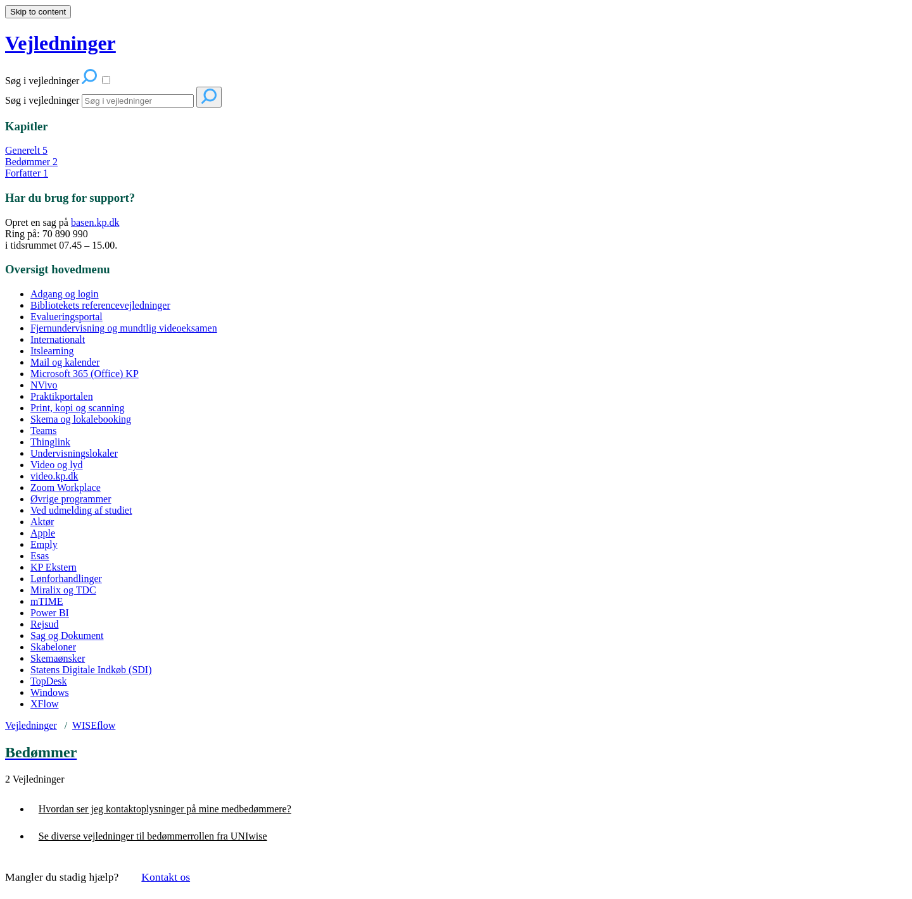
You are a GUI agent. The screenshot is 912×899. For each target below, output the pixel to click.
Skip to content (38, 11)
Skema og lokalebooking (80, 419)
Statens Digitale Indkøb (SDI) (91, 669)
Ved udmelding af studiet (81, 510)
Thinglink (50, 442)
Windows (49, 692)
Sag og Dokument (67, 635)
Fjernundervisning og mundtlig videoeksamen (123, 328)
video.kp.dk (54, 476)
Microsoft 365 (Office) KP (84, 373)
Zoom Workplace (65, 487)
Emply (44, 544)
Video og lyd (56, 464)
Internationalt (57, 339)
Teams (43, 430)
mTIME (46, 601)
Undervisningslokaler (74, 453)
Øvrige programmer (70, 498)
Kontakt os (165, 877)
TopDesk (48, 681)
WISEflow (93, 725)
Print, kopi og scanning (77, 407)
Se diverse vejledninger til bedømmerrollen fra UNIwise (153, 836)
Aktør (42, 521)
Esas (39, 555)
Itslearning (51, 350)
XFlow (44, 703)
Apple (42, 533)
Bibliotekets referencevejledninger (100, 305)
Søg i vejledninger (42, 100)
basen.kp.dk (95, 222)
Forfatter (26, 173)
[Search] (138, 101)
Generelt (26, 150)
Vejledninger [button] (60, 43)
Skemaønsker (57, 658)
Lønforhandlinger (66, 578)
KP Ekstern (53, 567)
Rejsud (44, 624)
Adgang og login (64, 293)
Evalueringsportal (66, 316)
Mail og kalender (64, 362)
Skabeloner (53, 647)
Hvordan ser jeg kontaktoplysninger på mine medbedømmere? (165, 808)
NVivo (44, 385)
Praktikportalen (61, 396)
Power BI (49, 612)
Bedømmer (31, 161)
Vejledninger (31, 725)
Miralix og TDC (63, 590)
